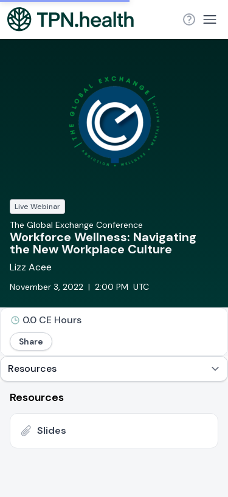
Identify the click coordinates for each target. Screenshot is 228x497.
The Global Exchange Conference (76, 224)
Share (31, 341)
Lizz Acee (31, 267)
